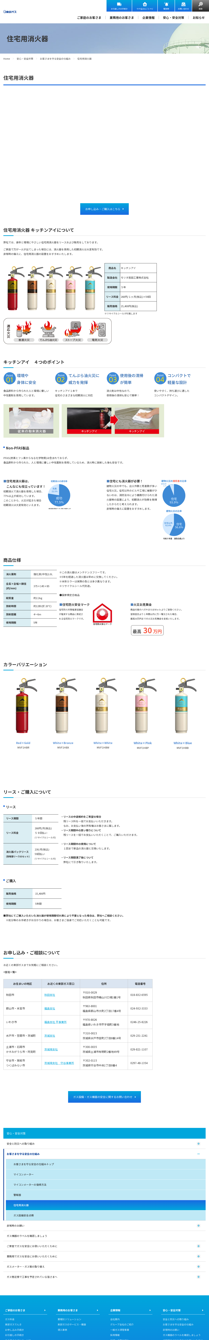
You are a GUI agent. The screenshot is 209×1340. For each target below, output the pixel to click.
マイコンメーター (23, 1174)
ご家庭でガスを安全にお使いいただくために (103, 1246)
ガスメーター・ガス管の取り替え (103, 1266)
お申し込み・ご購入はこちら (102, 209)
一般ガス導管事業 (119, 1330)
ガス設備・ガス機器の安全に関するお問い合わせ (102, 1097)
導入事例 (62, 1330)
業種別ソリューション (69, 1319)
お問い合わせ (183, 8)
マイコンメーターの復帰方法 (29, 1185)
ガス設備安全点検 (23, 1215)
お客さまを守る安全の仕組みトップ (33, 1164)
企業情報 (148, 17)
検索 (201, 8)
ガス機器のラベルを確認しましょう (27, 1236)
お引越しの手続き (14, 1335)
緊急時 (166, 8)
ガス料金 (9, 1319)
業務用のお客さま (122, 17)
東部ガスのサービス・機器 (72, 1324)
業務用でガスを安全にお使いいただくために (103, 1256)
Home (6, 58)
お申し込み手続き (14, 1330)
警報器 (17, 1195)
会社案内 (115, 1319)
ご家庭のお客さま (89, 17)
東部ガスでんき (13, 1324)
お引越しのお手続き (119, 8)
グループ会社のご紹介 (122, 1324)
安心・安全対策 (173, 17)
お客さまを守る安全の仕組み (55, 58)
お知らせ (199, 17)
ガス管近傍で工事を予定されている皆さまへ (103, 1277)
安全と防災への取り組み (103, 1144)
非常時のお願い (103, 1225)
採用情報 (115, 1335)
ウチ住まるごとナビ (145, 8)
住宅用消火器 (21, 1205)
